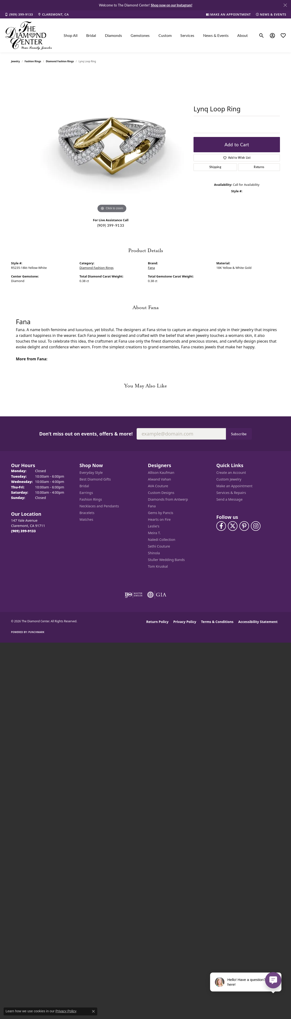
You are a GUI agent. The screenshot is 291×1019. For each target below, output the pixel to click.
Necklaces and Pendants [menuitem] (99, 506)
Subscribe (239, 433)
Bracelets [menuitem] (86, 512)
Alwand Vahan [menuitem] (159, 479)
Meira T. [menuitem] (154, 533)
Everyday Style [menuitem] (91, 472)
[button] (262, 35)
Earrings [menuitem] (86, 492)
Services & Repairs (231, 492)
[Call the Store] (23, 531)
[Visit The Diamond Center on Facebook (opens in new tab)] (221, 526)
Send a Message (229, 499)
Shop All (71, 35)
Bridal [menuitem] (84, 486)
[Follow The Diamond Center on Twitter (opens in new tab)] (232, 526)
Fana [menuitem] (152, 506)
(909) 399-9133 (110, 225)
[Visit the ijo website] (134, 595)
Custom (165, 35)
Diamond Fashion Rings (60, 61)
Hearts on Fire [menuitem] (159, 519)
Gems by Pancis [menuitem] (160, 512)
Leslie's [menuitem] (153, 526)
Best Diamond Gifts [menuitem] (95, 479)
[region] (112, 142)
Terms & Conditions (217, 621)
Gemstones (140, 35)
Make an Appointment (234, 486)
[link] (19, 14)
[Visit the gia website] (156, 595)
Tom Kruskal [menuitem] (158, 566)
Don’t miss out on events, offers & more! (86, 433)
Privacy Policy (184, 621)
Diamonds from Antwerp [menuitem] (168, 499)
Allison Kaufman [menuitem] (161, 472)
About (242, 35)
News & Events (216, 35)
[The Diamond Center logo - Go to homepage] (28, 35)
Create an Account (231, 472)
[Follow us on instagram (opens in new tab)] (256, 526)
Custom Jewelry (228, 479)
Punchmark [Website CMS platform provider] (36, 632)
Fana (151, 268)
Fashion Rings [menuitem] (90, 499)
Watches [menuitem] (86, 519)
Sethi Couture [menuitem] (159, 546)
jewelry (15, 61)
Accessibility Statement (258, 621)
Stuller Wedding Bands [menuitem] (166, 559)
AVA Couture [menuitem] (158, 486)
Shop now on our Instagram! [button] (171, 5)
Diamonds (113, 35)
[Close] (285, 5)
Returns (259, 167)
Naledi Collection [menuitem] (161, 539)
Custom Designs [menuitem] (161, 492)
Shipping (215, 167)
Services (187, 35)
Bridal (91, 35)
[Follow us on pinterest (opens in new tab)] (244, 526)
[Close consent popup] (93, 1011)
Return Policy (157, 621)
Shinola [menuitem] (154, 553)
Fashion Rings (33, 61)
